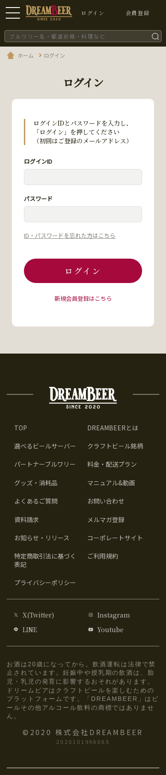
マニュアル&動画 (111, 482)
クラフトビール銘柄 (115, 445)
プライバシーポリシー (45, 582)
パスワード (38, 198)
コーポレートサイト (115, 537)
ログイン (83, 270)
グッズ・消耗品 (36, 482)
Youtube (110, 629)
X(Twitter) (38, 614)
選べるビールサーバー (45, 445)
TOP (20, 427)
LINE (30, 629)
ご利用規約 (102, 555)
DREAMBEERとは (112, 427)
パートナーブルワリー (45, 464)
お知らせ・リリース (41, 537)
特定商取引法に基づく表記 (45, 559)
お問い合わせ (105, 500)
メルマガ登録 (105, 519)
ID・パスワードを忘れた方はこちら (70, 235)
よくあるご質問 (36, 500)
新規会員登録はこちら (83, 298)
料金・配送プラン (112, 464)
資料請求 (26, 519)
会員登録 (138, 12)
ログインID (38, 161)
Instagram (113, 614)
